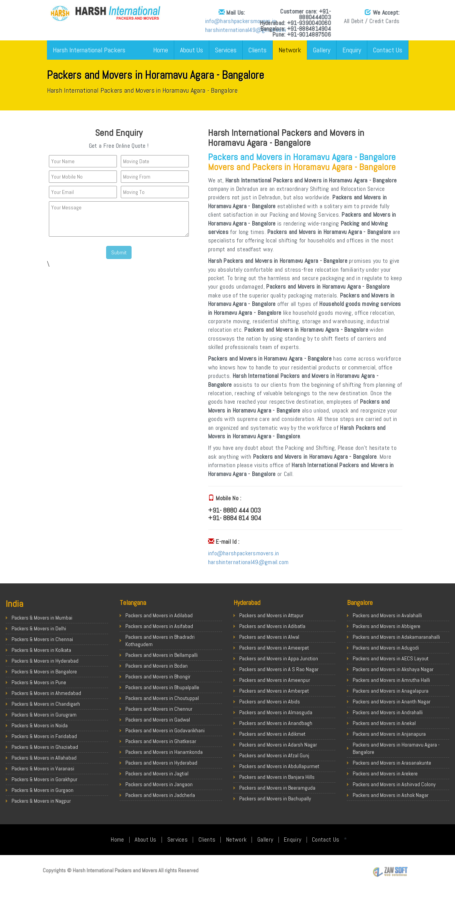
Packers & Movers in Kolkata (41, 649)
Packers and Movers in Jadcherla (160, 795)
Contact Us (387, 49)
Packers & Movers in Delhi (39, 628)
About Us (191, 49)
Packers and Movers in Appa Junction (278, 658)
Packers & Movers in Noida (40, 725)
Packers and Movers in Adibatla (272, 626)
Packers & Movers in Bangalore (44, 671)
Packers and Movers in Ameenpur (274, 680)
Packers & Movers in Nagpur (41, 800)
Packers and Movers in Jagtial (156, 773)
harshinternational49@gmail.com (156, 30)
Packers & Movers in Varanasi (43, 768)
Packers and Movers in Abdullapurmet (279, 766)
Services (226, 49)
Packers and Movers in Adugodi (386, 647)
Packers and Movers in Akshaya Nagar (393, 669)
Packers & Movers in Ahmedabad (46, 693)
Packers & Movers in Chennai (42, 639)
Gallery (321, 49)
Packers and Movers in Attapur (271, 615)
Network (289, 49)
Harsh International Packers (89, 49)
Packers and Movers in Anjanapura (389, 733)
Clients (257, 49)
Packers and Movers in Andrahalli (388, 712)
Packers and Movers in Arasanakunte (392, 762)
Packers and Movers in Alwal (269, 636)
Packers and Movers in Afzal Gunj (274, 755)
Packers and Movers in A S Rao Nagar (278, 669)
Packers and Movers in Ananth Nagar (391, 701)
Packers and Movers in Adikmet (272, 733)
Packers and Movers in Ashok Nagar (390, 795)
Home (160, 49)
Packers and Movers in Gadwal (157, 719)
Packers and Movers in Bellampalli (161, 654)
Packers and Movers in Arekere (385, 773)
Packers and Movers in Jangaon (159, 784)
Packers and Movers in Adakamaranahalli (396, 636)
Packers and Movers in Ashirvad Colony (394, 784)
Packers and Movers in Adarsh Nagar (278, 744)
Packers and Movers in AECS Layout (390, 658)
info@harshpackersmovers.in (151, 21)
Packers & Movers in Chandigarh (46, 703)
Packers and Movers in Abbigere (386, 626)
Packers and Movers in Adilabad (159, 615)
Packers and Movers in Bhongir (157, 676)
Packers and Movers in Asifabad (159, 626)
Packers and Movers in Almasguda (275, 712)
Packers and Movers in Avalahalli (387, 615)
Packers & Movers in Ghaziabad (45, 746)
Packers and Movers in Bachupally (275, 798)
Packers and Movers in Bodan (156, 665)
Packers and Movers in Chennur (158, 708)
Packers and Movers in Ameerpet (274, 647)
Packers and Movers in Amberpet (274, 690)
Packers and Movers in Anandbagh (275, 723)
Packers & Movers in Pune (39, 682)
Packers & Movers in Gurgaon (42, 790)
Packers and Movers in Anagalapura (390, 690)
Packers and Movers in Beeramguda (277, 787)
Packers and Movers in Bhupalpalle (162, 687)
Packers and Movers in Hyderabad (161, 762)
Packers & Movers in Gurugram (44, 714)
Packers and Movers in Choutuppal (162, 698)
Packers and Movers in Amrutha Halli (391, 680)
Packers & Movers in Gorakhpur (44, 779)
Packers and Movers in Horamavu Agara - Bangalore (396, 748)
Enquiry (351, 49)
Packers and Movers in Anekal (384, 723)
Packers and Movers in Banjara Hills (277, 776)
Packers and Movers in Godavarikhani (165, 730)
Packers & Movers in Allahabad (44, 757)
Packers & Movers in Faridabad (44, 736)
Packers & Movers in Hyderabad (45, 660)
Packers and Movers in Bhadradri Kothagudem (160, 640)
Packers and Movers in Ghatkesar (160, 741)
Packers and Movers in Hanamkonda (164, 751)
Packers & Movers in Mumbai (42, 617)
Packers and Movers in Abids (269, 701)
